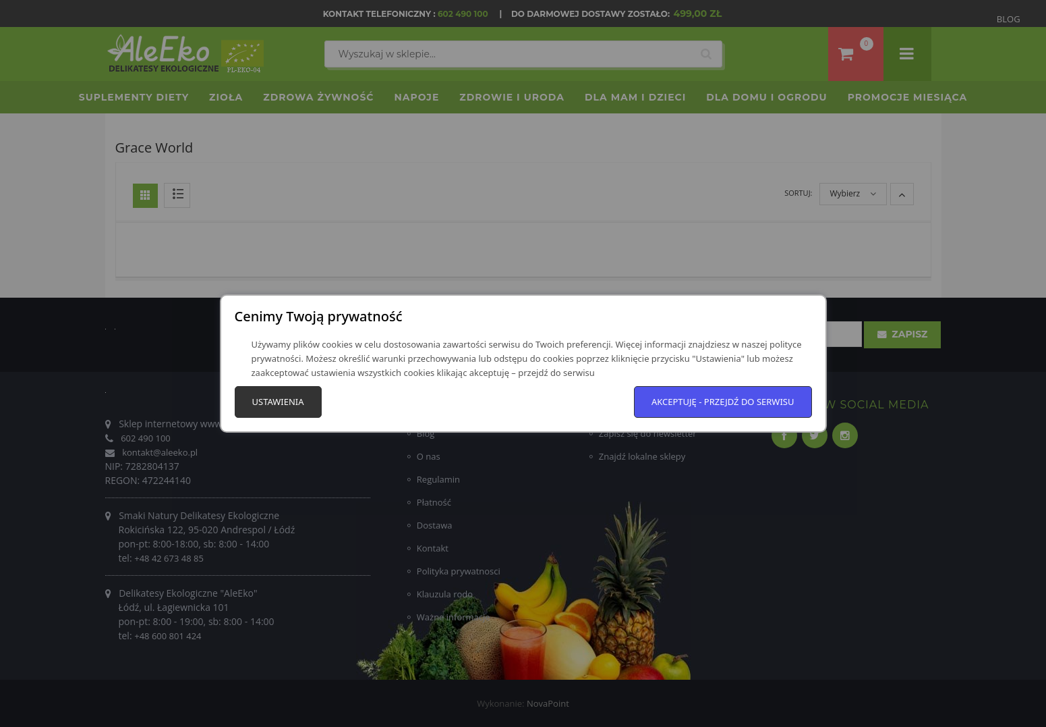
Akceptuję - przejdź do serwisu (722, 402)
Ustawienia (278, 402)
